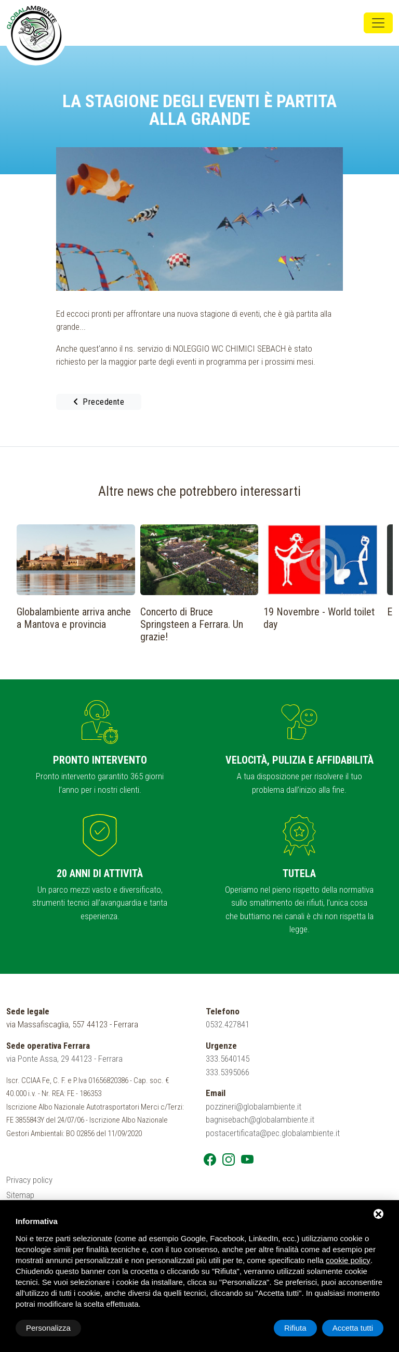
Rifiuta (295, 1327)
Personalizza (48, 1327)
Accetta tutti (352, 1327)
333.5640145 (227, 1058)
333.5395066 (227, 1072)
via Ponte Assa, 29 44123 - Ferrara (64, 1058)
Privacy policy (29, 1180)
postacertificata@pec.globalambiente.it (273, 1133)
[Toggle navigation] (378, 22)
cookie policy (348, 1260)
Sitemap (20, 1195)
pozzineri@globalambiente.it (253, 1106)
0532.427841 (227, 1024)
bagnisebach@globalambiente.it (260, 1119)
